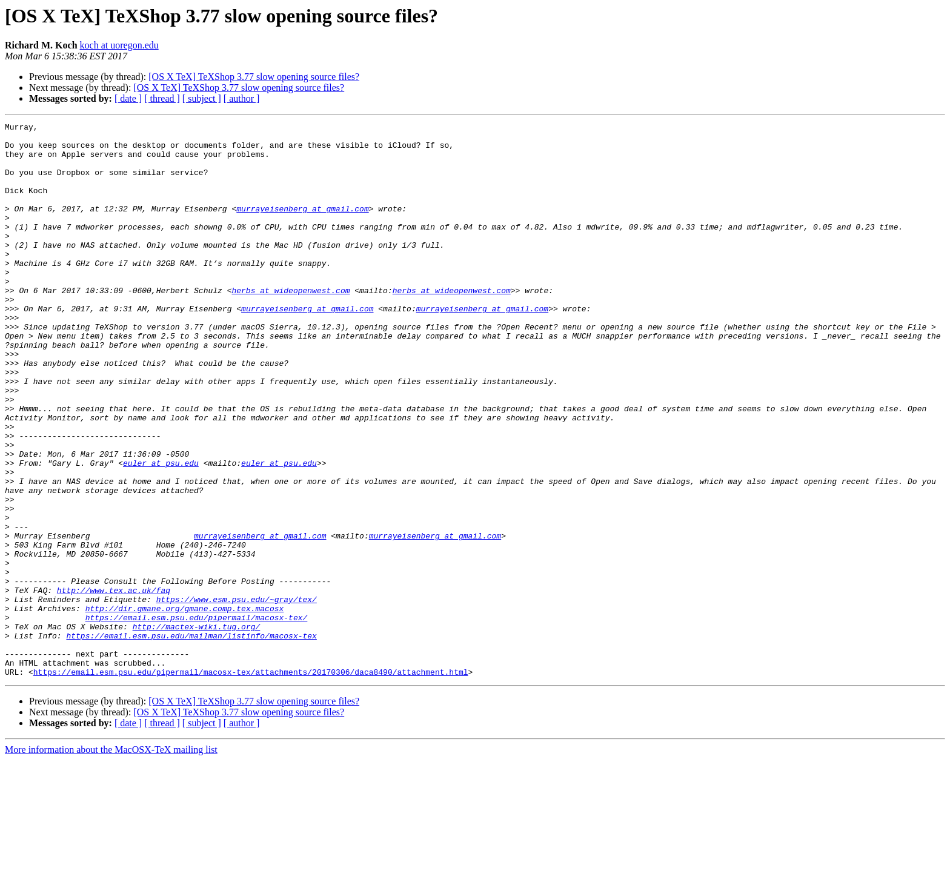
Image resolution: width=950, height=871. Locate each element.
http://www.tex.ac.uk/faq (113, 684)
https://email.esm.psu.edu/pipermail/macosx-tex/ (196, 717)
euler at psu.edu (161, 531)
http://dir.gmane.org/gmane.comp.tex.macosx (184, 706)
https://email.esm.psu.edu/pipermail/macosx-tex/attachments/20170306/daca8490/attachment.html (250, 782)
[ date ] (128, 98)
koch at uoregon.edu (119, 45)
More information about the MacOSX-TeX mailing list (111, 860)
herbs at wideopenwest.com (290, 324)
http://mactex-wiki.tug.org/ (197, 728)
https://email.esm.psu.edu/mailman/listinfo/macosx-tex (191, 739)
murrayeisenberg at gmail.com (302, 226)
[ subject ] (201, 98)
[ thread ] (162, 98)
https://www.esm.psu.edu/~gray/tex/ (236, 695)
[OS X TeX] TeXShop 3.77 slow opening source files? (253, 76)
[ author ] (242, 98)
